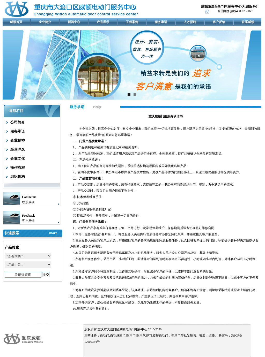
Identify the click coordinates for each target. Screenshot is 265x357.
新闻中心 (74, 22)
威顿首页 (16, 22)
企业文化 (17, 159)
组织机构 (17, 177)
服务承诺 (161, 22)
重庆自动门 (216, 7)
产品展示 (103, 22)
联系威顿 (248, 22)
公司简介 (17, 122)
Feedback (28, 215)
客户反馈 (219, 22)
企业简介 (45, 22)
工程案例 (132, 22)
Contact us (29, 197)
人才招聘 (190, 22)
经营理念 (17, 149)
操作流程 (17, 168)
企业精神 (17, 140)
